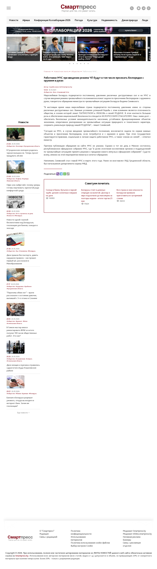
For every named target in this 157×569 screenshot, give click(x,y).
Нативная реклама (131, 537)
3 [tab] (78, 63)
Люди (145, 20)
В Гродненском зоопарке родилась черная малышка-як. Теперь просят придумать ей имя (22, 153)
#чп (67, 92)
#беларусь (18, 215)
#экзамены (23, 251)
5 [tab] (85, 63)
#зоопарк (19, 146)
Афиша (26, 20)
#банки (18, 393)
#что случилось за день (24, 213)
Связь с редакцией (48, 537)
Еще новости (22, 413)
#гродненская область (31, 146)
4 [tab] (81, 63)
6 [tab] (89, 63)
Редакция (44, 533)
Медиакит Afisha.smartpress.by (137, 533)
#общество (48, 92)
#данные (25, 393)
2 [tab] (74, 63)
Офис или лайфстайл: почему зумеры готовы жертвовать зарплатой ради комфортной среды (23, 188)
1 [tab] (70, 63)
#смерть (29, 359)
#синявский (61, 92)
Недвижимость (109, 20)
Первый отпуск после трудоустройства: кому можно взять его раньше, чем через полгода (58, 55)
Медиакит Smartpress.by (134, 531)
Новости (13, 20)
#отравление (20, 359)
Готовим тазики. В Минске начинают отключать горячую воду (23, 54)
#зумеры (25, 179)
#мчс (55, 92)
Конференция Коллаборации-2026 (52, 20)
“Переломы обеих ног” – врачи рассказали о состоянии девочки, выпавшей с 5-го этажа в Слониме (22, 295)
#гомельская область (14, 323)
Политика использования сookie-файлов (90, 542)
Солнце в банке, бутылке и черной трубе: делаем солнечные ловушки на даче (61, 193)
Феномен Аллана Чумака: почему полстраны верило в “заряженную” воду (127, 54)
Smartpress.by (21, 555)
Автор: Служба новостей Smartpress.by (58, 87)
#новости (10, 215)
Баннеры (127, 539)
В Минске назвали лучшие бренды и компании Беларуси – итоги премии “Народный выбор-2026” (93, 55)
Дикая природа (130, 20)
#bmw (25, 321)
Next (149, 48)
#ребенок (27, 286)
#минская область (13, 181)
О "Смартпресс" (47, 531)
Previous (8, 48)
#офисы (18, 179)
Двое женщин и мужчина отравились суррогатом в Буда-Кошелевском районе (23, 368)
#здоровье (20, 286)
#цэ (17, 251)
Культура (92, 20)
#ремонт (19, 321)
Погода (79, 20)
